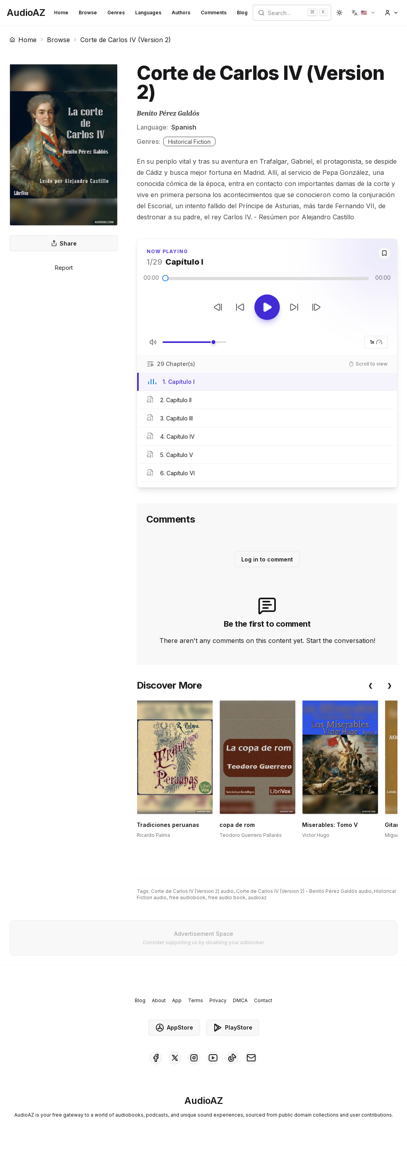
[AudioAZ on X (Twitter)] (175, 1057)
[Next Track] (316, 307)
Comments (214, 12)
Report (64, 267)
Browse (88, 12)
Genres (116, 12)
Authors (181, 12)
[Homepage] (26, 13)
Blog (242, 12)
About (159, 1000)
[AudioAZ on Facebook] (155, 1057)
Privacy (218, 1000)
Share (64, 243)
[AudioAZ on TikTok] (232, 1057)
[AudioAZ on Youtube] (213, 1057)
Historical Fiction (189, 141)
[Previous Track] (218, 307)
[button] (363, 12)
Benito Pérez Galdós (168, 113)
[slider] (165, 278)
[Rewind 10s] (240, 307)
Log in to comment (267, 559)
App (177, 1000)
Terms (195, 1000)
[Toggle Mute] (153, 342)
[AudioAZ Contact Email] (251, 1057)
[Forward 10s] (294, 307)
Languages (148, 12)
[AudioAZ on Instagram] (194, 1057)
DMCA (240, 1000)
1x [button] (376, 342)
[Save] (384, 253)
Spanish (183, 127)
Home (61, 12)
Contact (263, 1000)
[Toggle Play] (267, 307)
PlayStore (232, 1027)
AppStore (174, 1027)
